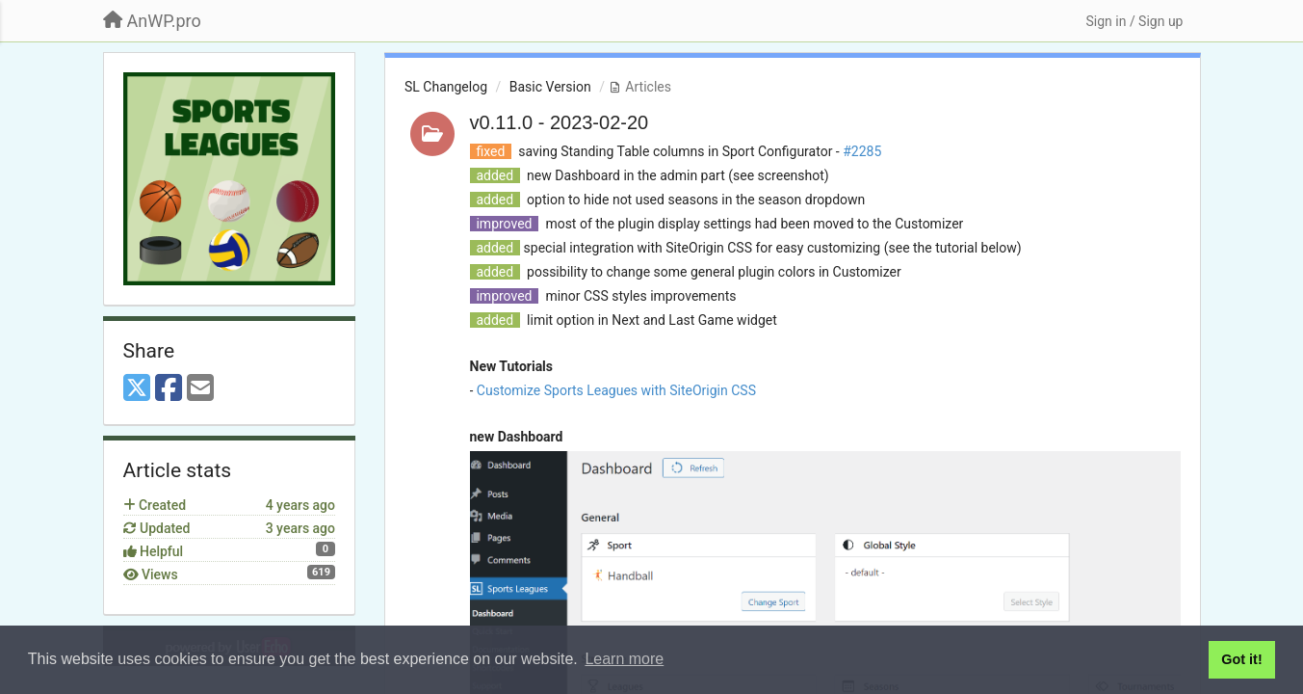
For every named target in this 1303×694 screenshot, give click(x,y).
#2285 (862, 151)
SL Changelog (445, 86)
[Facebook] (168, 389)
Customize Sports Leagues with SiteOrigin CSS (616, 390)
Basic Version (550, 86)
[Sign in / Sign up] (1134, 21)
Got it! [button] (1241, 659)
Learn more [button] (624, 659)
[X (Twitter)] (136, 389)
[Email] (200, 389)
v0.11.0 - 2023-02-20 (559, 122)
